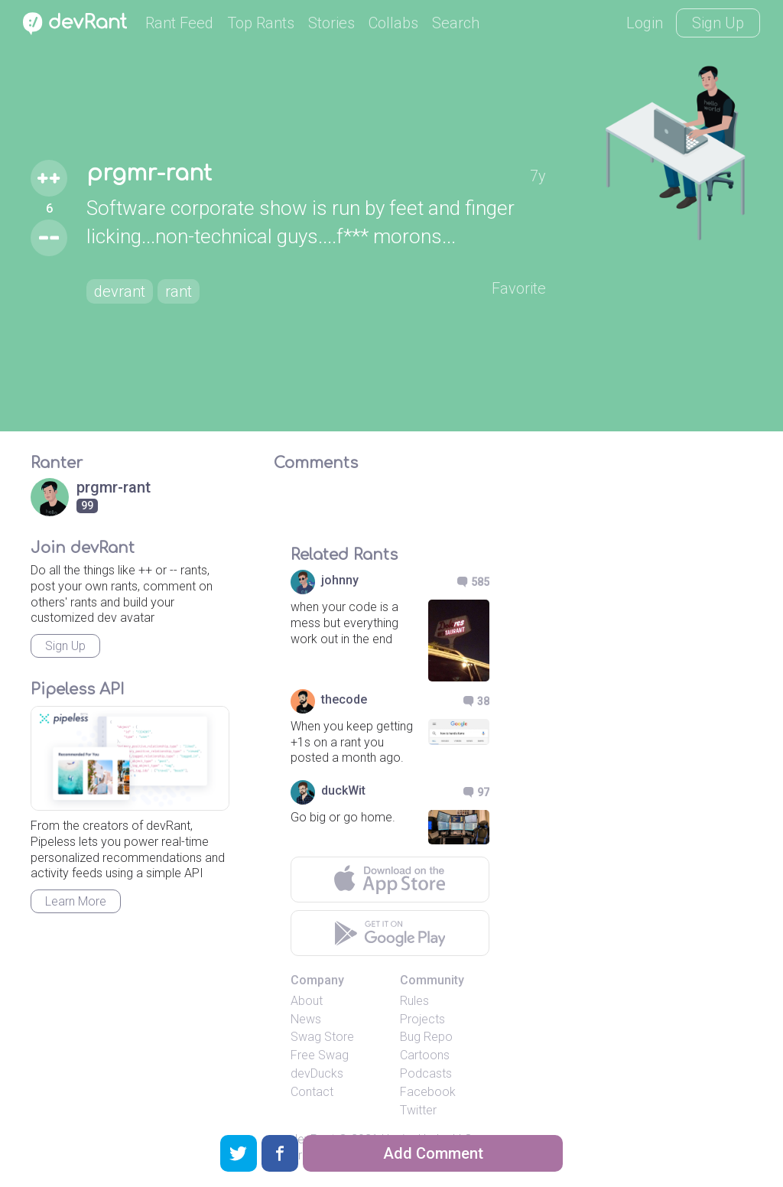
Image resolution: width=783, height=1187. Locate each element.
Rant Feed (179, 23)
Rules (414, 1001)
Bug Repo (426, 1036)
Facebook (428, 1092)
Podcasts (426, 1073)
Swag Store (322, 1036)
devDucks (317, 1073)
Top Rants (260, 23)
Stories (331, 23)
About (307, 1001)
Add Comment (433, 1153)
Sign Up (718, 23)
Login (644, 23)
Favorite (519, 288)
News (306, 1019)
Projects (422, 1019)
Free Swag (320, 1055)
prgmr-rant (149, 173)
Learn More (75, 901)
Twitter (418, 1110)
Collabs (393, 23)
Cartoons (425, 1055)
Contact (312, 1092)
